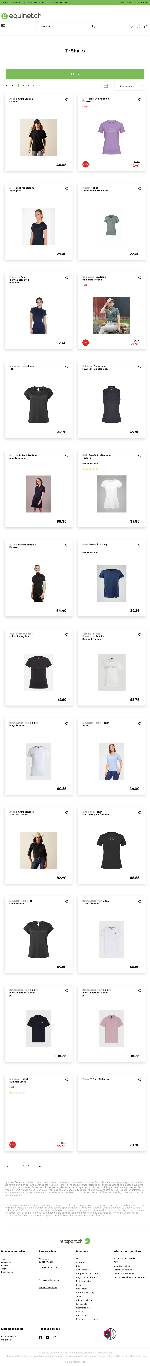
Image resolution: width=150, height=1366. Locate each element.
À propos (80, 1262)
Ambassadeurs (83, 1270)
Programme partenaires (87, 1273)
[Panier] (145, 26)
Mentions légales (122, 1266)
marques (48, 1207)
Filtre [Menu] (75, 73)
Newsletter (81, 1289)
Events (79, 1285)
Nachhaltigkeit (83, 1308)
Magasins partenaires (86, 1277)
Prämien (80, 1311)
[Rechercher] (95, 26)
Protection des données (125, 1258)
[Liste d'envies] (131, 26)
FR (142, 2)
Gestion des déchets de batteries (129, 1277)
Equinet (8, 1205)
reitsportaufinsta (84, 1300)
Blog (78, 1266)
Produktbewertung (85, 1292)
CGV (116, 1262)
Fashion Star (82, 1304)
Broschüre (81, 1315)
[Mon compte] (138, 26)
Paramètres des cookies (88, 1319)
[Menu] (5, 26)
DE (145, 2)
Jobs (78, 1296)
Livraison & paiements (124, 1273)
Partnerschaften (83, 1281)
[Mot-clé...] (63, 26)
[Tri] (129, 86)
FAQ (78, 1258)
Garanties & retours (123, 1270)
